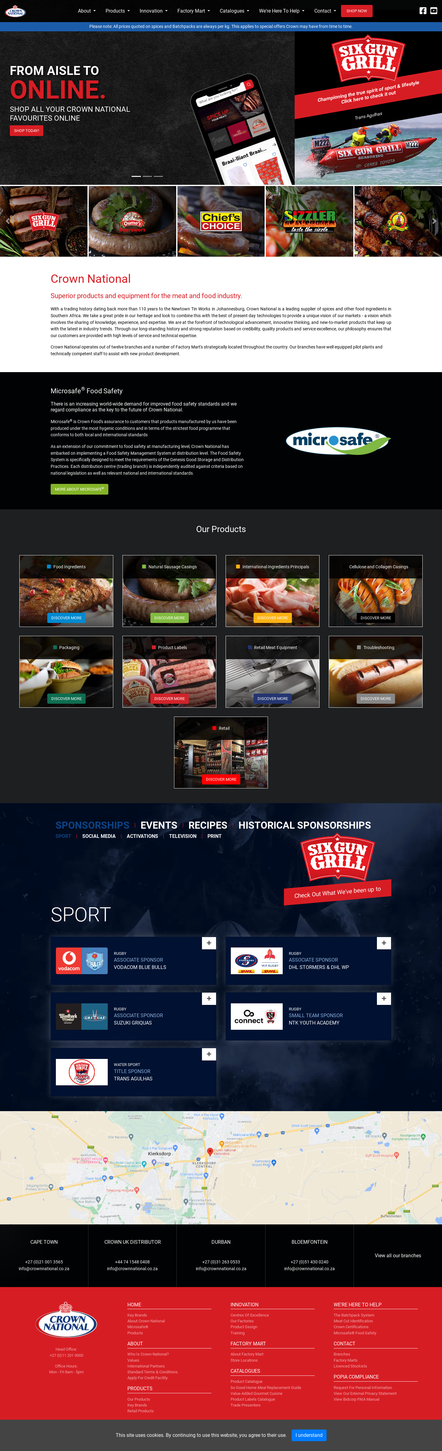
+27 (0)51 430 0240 (309, 1262)
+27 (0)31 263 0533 (221, 1262)
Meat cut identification (353, 1321)
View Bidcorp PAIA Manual (356, 1399)
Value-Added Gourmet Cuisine (256, 1393)
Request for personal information (363, 1387)
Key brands (137, 1315)
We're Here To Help (279, 11)
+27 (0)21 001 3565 (44, 1262)
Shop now (357, 11)
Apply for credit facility (147, 1377)
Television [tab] (182, 836)
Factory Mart (191, 11)
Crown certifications (351, 1327)
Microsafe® (137, 1327)
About (84, 11)
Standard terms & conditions (152, 1372)
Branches (342, 1354)
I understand (309, 1435)
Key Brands (137, 1405)
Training (238, 1333)
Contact (322, 11)
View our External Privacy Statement (365, 1393)
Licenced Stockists (350, 1366)
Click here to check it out (368, 97)
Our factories (242, 1321)
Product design (244, 1327)
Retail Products (140, 1411)
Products (115, 11)
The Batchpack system (354, 1315)
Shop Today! (26, 130)
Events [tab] (159, 825)
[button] (7, 221)
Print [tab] (214, 836)
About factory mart (247, 1354)
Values (133, 1360)
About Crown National (146, 1321)
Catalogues (232, 11)
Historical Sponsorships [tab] (304, 825)
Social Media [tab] (99, 836)
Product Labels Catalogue (253, 1399)
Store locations (244, 1360)
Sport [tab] (63, 836)
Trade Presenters (246, 1405)
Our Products (138, 1399)
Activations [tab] (142, 836)
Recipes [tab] (207, 825)
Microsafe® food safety (355, 1333)
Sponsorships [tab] (93, 825)
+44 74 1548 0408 (132, 1262)
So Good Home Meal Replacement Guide (266, 1387)
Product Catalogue (246, 1381)
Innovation (151, 11)
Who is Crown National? (148, 1354)
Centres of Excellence (250, 1315)
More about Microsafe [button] (79, 489)
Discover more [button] (66, 618)
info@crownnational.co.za (44, 1268)
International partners (146, 1366)
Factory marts (346, 1360)
